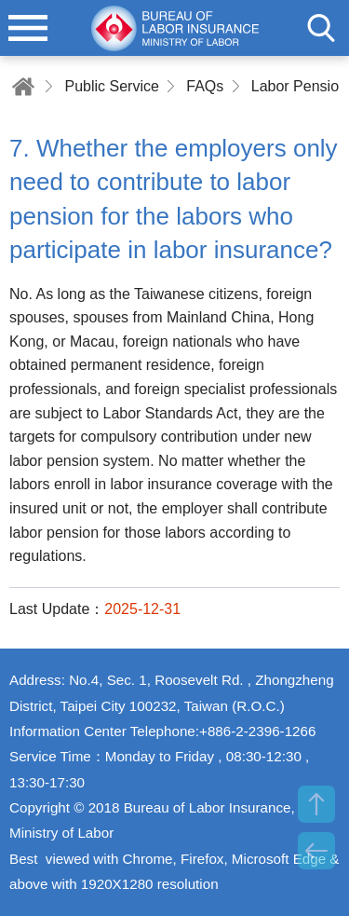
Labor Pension (299, 86)
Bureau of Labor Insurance (175, 28)
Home (23, 86)
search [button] (321, 28)
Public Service (111, 86)
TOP (316, 804)
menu (28, 28)
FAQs (204, 86)
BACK (316, 850)
